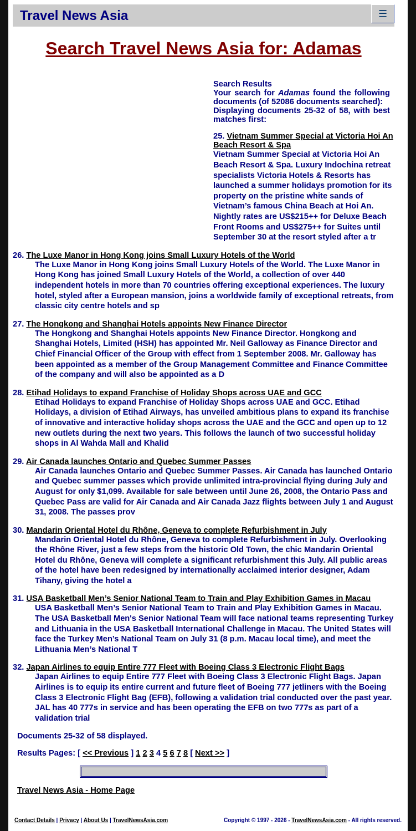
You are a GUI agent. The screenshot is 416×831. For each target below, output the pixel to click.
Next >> (209, 752)
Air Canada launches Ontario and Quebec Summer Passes (138, 461)
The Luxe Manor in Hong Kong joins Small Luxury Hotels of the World (160, 255)
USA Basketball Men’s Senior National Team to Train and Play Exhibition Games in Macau (198, 598)
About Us (96, 820)
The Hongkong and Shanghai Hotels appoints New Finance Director (156, 323)
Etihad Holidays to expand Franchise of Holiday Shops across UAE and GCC (173, 392)
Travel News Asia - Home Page (76, 790)
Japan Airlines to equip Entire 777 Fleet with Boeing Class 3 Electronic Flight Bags (185, 666)
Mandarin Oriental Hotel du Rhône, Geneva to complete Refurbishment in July (176, 530)
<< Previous (106, 752)
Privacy (69, 820)
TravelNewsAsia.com (140, 820)
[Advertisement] (113, 155)
